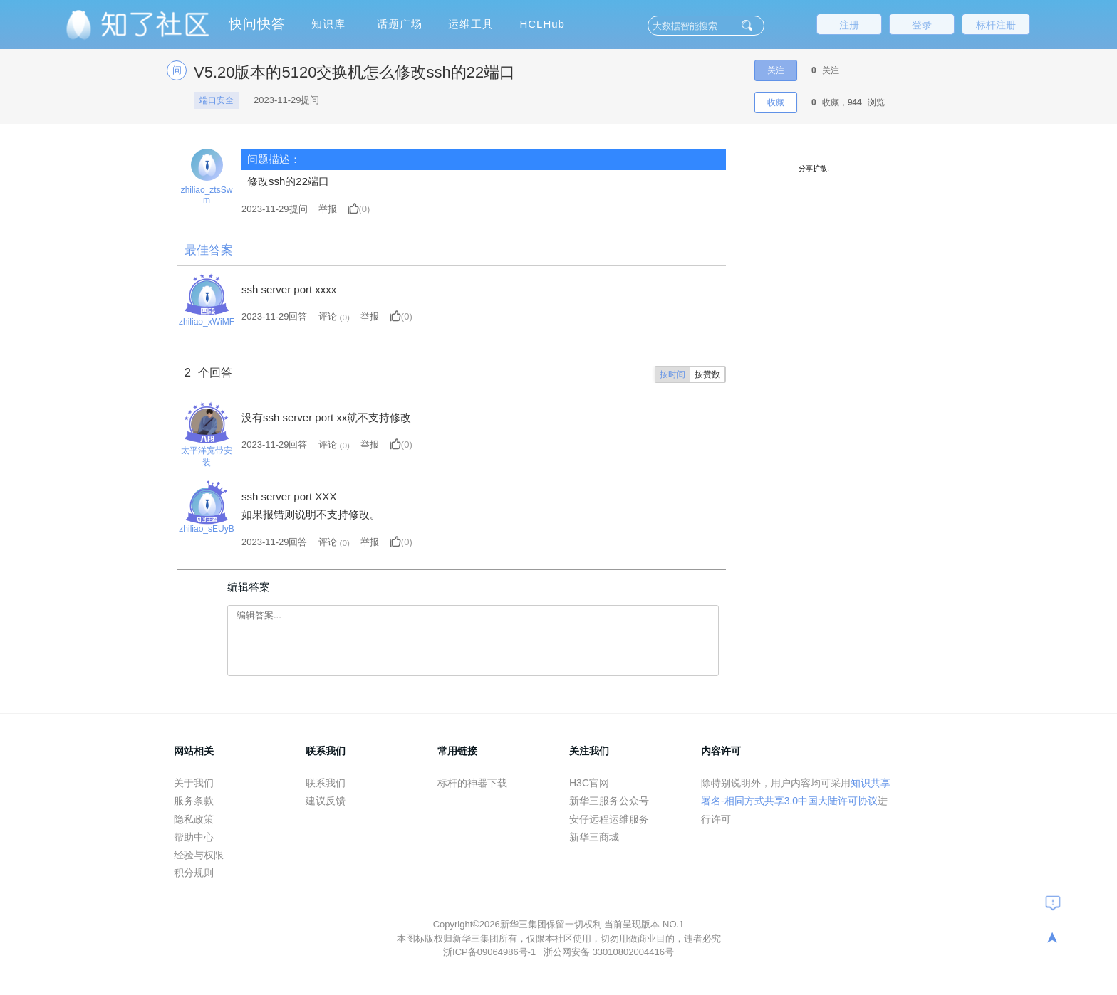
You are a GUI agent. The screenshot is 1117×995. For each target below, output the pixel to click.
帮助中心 (194, 837)
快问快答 (257, 23)
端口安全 (216, 100)
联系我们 (326, 783)
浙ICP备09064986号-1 (491, 952)
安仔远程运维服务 (609, 819)
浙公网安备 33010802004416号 (609, 952)
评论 (327, 316)
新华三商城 (594, 837)
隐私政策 (194, 819)
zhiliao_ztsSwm (207, 195)
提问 (274, 209)
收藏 (775, 102)
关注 (775, 70)
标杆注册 (996, 25)
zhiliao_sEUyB (206, 529)
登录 (922, 25)
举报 (327, 209)
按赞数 (707, 374)
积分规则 (194, 872)
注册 (849, 25)
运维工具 (471, 24)
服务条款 (194, 800)
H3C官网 (589, 783)
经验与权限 (199, 854)
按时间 (672, 374)
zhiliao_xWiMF (206, 322)
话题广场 (399, 24)
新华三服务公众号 (609, 800)
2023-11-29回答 (274, 316)
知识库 (328, 24)
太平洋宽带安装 (206, 457)
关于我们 (194, 783)
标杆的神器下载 (472, 783)
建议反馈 (326, 800)
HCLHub (542, 24)
